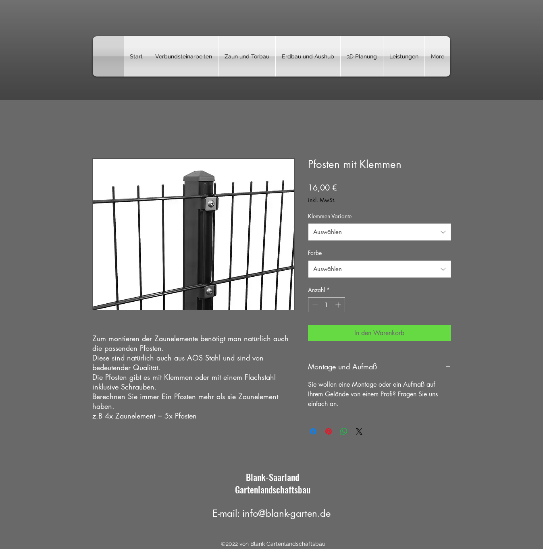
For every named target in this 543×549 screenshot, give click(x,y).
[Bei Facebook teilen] (313, 431)
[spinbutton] (326, 305)
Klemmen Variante (330, 216)
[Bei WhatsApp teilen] (344, 431)
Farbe (315, 253)
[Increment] (339, 305)
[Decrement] (314, 305)
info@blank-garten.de (286, 513)
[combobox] (379, 232)
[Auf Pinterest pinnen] (328, 431)
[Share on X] (359, 431)
